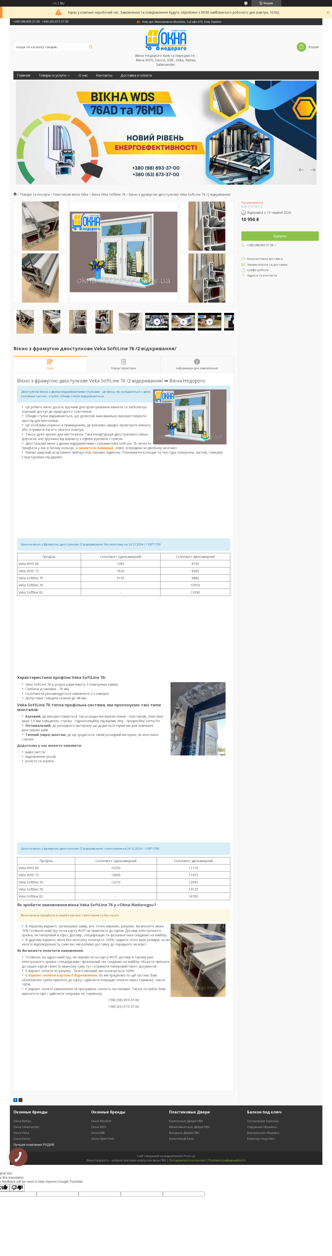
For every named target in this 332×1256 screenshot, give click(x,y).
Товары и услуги (52, 75)
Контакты (104, 75)
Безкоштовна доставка (265, 259)
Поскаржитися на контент (187, 1160)
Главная (23, 75)
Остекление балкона (263, 1121)
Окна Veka (21, 1133)
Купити (279, 236)
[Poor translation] (17, 1188)
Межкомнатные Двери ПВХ (189, 1127)
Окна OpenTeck (102, 1138)
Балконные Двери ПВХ (186, 1121)
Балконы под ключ (261, 1138)
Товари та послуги (35, 194)
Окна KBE (98, 1133)
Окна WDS (98, 1127)
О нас (83, 75)
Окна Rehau (22, 1121)
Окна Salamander (26, 1127)
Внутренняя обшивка (263, 1133)
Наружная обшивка (262, 1127)
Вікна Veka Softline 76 (108, 194)
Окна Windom (101, 1121)
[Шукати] (91, 47)
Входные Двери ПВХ (184, 1133)
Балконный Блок (181, 1138)
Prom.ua (189, 1156)
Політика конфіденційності (227, 1160)
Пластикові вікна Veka (70, 194)
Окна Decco (22, 1138)
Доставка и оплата (136, 75)
